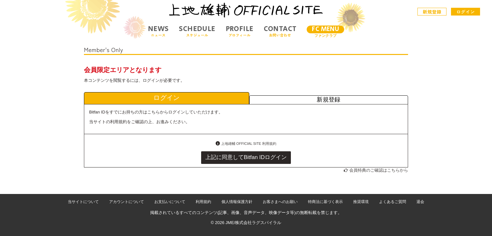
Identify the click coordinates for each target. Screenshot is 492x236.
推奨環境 (361, 201)
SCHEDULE (197, 31)
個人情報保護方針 (236, 201)
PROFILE (239, 31)
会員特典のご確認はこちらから (378, 170)
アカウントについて (126, 201)
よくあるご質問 (392, 201)
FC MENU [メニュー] (325, 29)
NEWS (158, 31)
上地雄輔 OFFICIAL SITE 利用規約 (248, 143)
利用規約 (203, 201)
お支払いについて (169, 201)
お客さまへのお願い (280, 201)
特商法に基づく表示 (325, 201)
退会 (420, 201)
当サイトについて (83, 201)
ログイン (465, 11)
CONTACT (280, 31)
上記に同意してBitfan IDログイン (246, 157)
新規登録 (432, 11)
